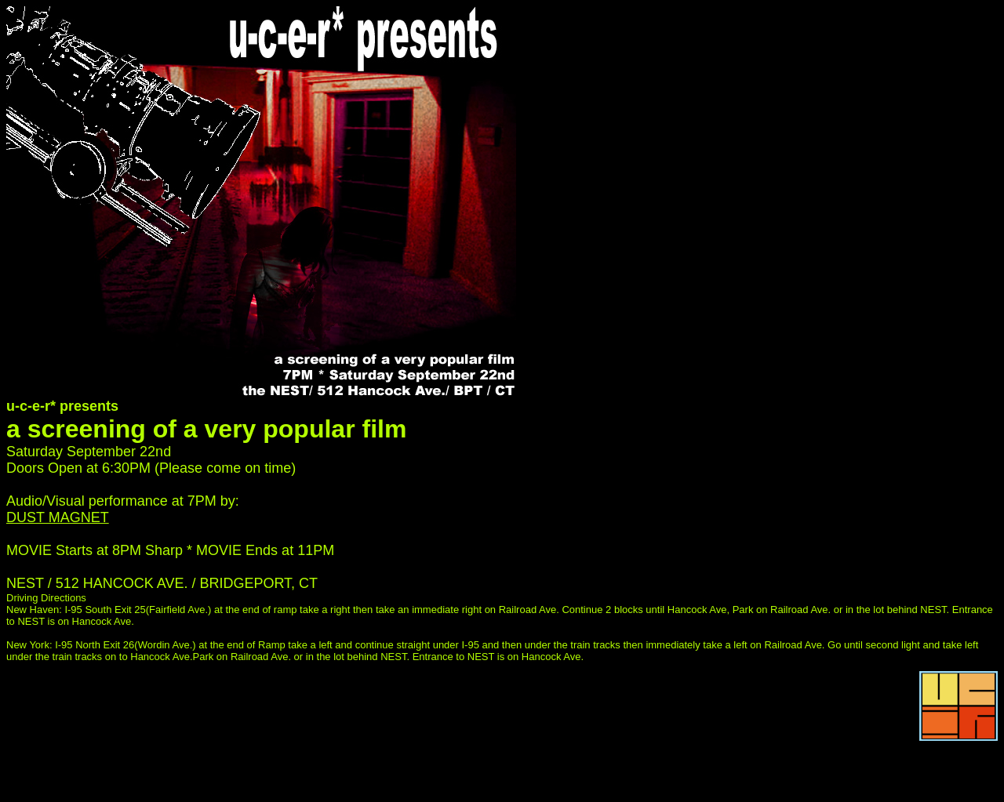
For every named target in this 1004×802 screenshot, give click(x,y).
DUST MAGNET (57, 517)
